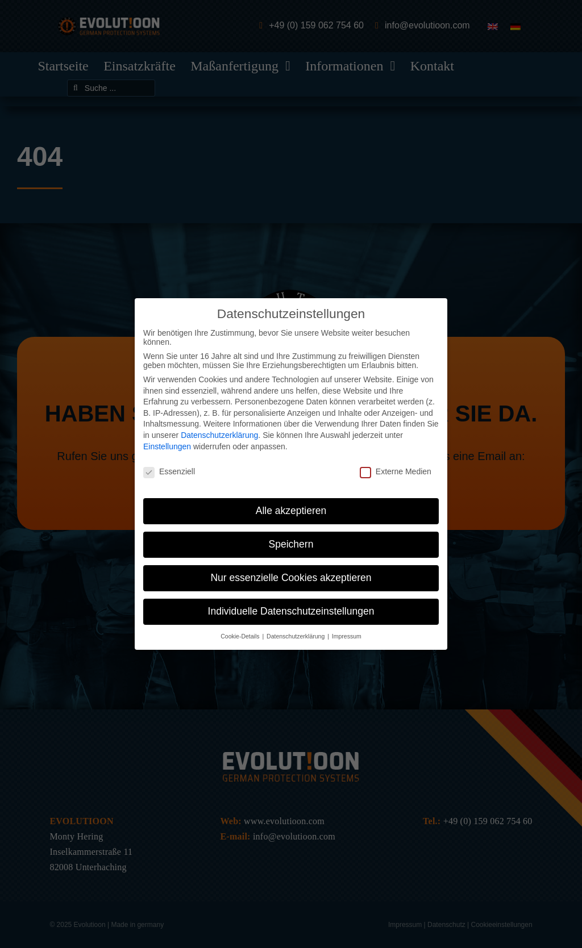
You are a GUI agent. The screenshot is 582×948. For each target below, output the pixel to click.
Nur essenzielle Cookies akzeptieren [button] (290, 577)
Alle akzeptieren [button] (291, 510)
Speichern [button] (291, 544)
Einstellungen (167, 446)
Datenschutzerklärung (219, 435)
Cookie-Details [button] (241, 636)
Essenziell (169, 471)
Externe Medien (395, 471)
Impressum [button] (346, 636)
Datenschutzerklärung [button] (296, 636)
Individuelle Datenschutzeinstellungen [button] (291, 611)
